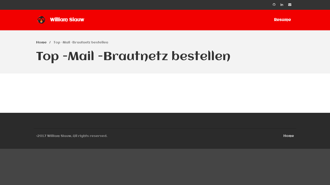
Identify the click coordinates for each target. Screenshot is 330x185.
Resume (282, 20)
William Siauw (67, 20)
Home (41, 42)
